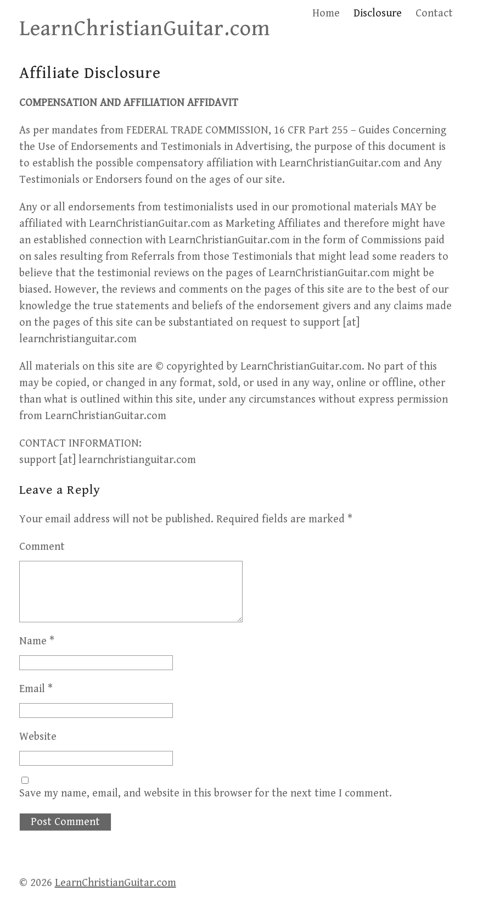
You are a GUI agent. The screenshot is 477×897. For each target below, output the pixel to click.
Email (36, 689)
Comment (42, 547)
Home (326, 13)
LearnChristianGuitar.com (144, 28)
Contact (434, 13)
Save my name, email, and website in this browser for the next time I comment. (205, 793)
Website (38, 737)
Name (36, 641)
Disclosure (377, 13)
